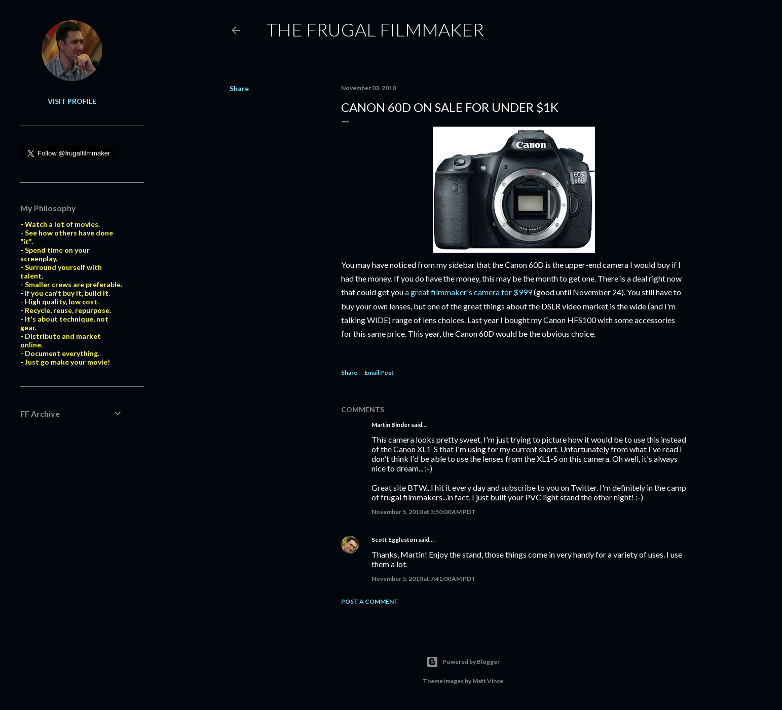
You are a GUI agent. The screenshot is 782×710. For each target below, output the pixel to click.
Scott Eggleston (394, 539)
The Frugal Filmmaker (375, 29)
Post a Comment (369, 601)
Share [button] (239, 88)
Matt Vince (487, 681)
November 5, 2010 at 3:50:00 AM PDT (423, 512)
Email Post (379, 372)
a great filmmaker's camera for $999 (468, 292)
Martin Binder (390, 424)
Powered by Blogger (463, 662)
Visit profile (72, 101)
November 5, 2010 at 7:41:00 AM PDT (423, 578)
